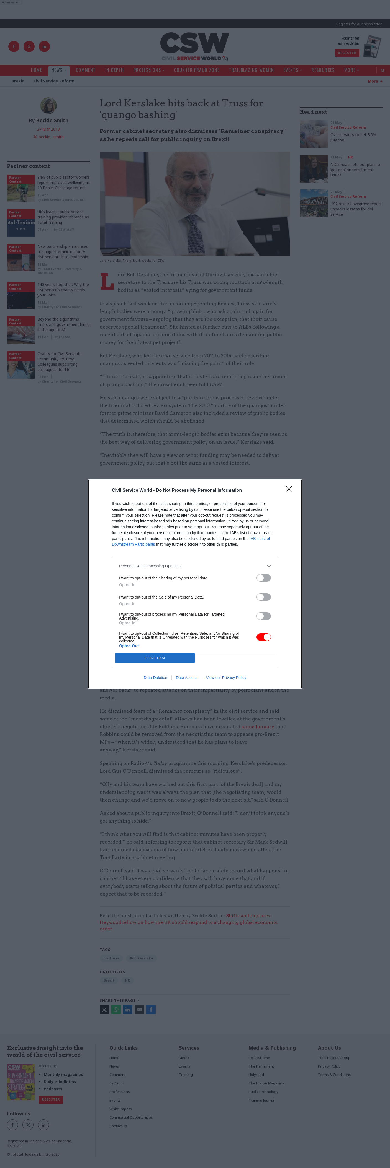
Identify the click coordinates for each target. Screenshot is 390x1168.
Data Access (186, 677)
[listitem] (195, 566)
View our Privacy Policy (226, 677)
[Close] (291, 490)
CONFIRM (155, 658)
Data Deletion (155, 677)
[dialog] (195, 584)
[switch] (263, 578)
